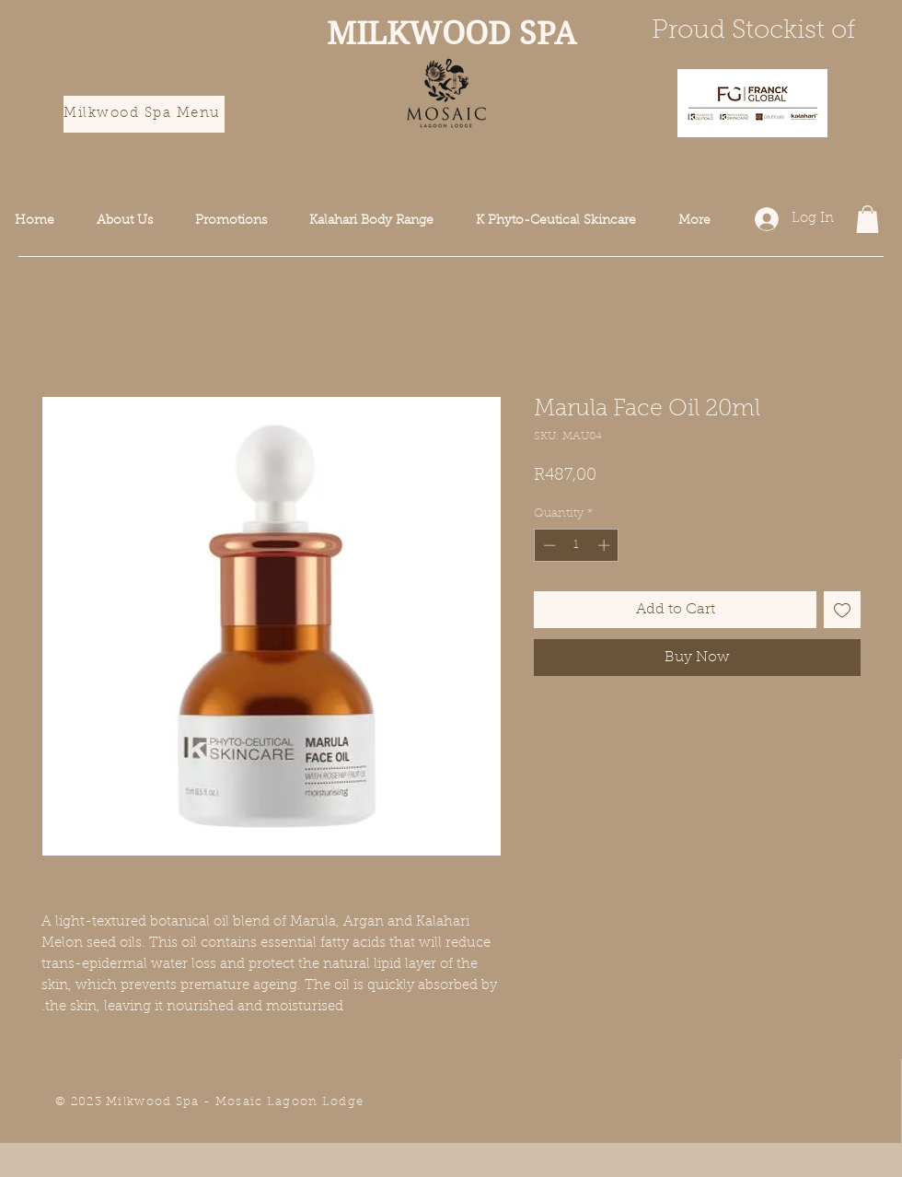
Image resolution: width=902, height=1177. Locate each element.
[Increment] (606, 545)
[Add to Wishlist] (842, 609)
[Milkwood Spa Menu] (144, 114)
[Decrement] (548, 545)
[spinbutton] (577, 545)
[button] (867, 219)
